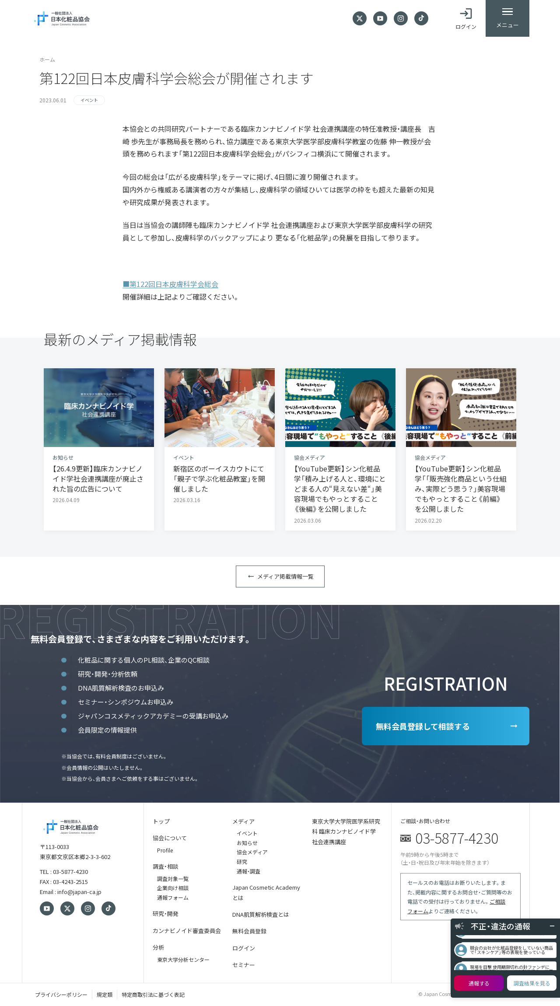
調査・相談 (165, 866)
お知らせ (247, 842)
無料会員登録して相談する (423, 726)
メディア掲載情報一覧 (285, 576)
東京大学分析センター (183, 959)
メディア (243, 821)
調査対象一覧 (173, 878)
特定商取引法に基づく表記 (153, 994)
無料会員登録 (249, 931)
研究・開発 (165, 913)
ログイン (243, 948)
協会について (170, 838)
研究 (242, 861)
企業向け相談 (173, 887)
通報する (479, 983)
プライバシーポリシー (61, 994)
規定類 (104, 994)
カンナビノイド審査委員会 (187, 930)
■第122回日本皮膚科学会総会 (170, 284)
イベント (247, 833)
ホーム (47, 59)
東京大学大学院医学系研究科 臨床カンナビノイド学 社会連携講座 (346, 831)
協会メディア (252, 852)
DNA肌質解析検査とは (260, 914)
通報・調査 (248, 871)
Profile (165, 850)
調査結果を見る (532, 983)
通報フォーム (173, 897)
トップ (161, 821)
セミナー (243, 965)
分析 (158, 947)
